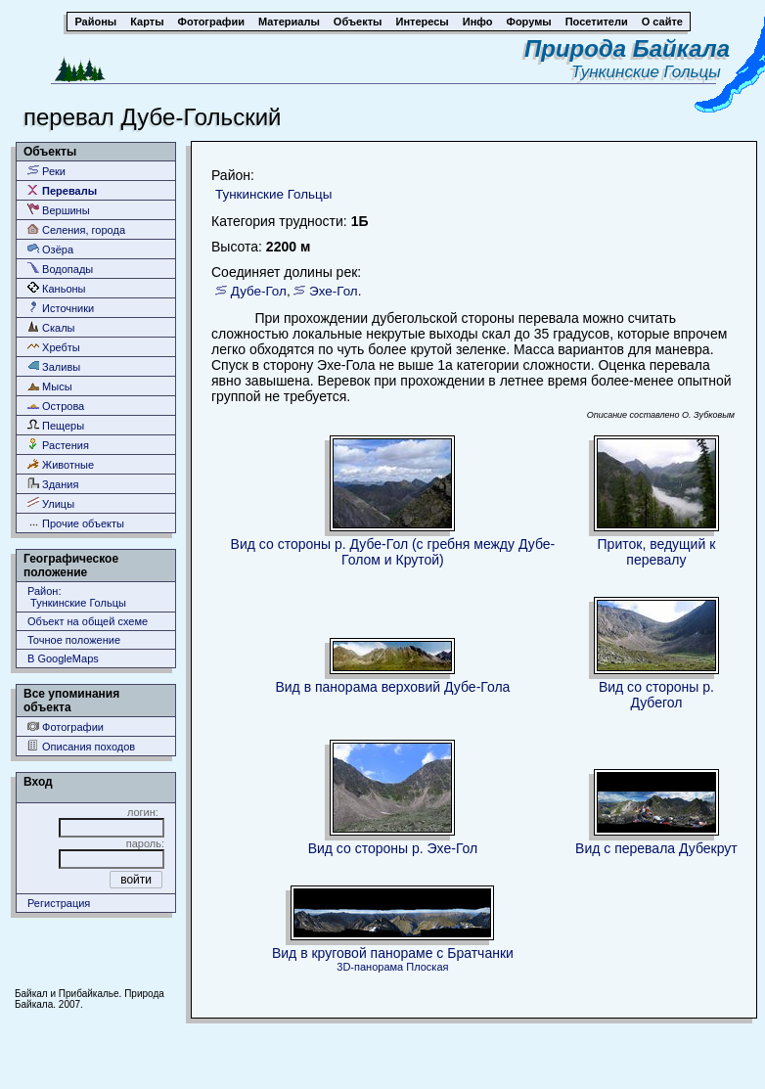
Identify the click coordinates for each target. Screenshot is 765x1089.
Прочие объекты (75, 523)
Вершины (58, 210)
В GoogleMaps (63, 658)
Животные (60, 464)
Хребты (53, 346)
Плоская (427, 967)
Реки (46, 170)
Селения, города (76, 229)
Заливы (53, 366)
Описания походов (81, 746)
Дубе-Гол (259, 291)
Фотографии (65, 726)
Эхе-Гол (333, 291)
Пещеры (55, 425)
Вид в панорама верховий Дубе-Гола (392, 687)
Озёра (50, 249)
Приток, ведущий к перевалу (657, 551)
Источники (60, 307)
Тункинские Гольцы (650, 72)
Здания (52, 483)
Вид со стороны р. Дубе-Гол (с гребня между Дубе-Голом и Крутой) (393, 551)
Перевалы (62, 190)
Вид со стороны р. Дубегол (656, 694)
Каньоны (56, 288)
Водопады (60, 268)
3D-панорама (370, 967)
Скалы (51, 327)
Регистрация (58, 903)
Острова (55, 405)
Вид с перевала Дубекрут (656, 848)
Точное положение (73, 640)
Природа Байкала (627, 48)
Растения (58, 444)
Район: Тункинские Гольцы (76, 597)
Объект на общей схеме (87, 621)
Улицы (50, 503)
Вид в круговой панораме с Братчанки (393, 953)
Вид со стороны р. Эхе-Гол (393, 848)
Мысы (49, 386)
